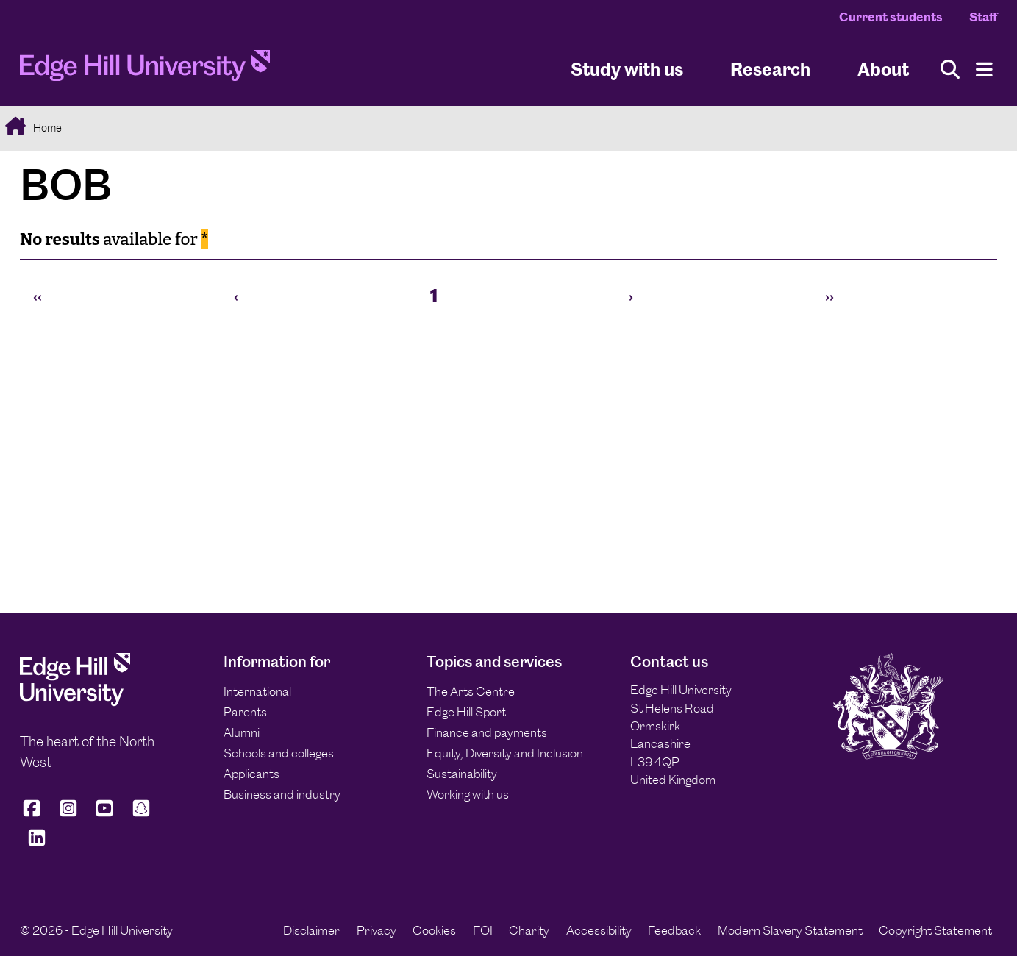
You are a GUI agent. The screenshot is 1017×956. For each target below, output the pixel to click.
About (883, 68)
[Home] (145, 70)
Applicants (251, 773)
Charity (529, 930)
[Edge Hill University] (75, 702)
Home (46, 127)
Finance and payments (487, 732)
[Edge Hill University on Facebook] (34, 814)
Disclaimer (311, 930)
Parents (245, 711)
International (257, 691)
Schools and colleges (279, 753)
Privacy (376, 930)
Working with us (468, 794)
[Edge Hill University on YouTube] (104, 814)
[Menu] (984, 69)
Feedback (674, 930)
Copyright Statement (935, 930)
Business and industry (282, 794)
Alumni (242, 732)
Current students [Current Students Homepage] (891, 17)
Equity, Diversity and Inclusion (505, 753)
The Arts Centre (471, 691)
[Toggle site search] (950, 69)
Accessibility (599, 930)
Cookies (434, 930)
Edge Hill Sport (466, 711)
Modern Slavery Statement (790, 930)
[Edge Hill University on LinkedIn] (37, 844)
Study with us (627, 68)
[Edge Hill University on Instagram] (68, 814)
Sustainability (462, 773)
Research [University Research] (770, 68)
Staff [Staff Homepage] (983, 17)
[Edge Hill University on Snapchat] (141, 814)
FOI (483, 930)
